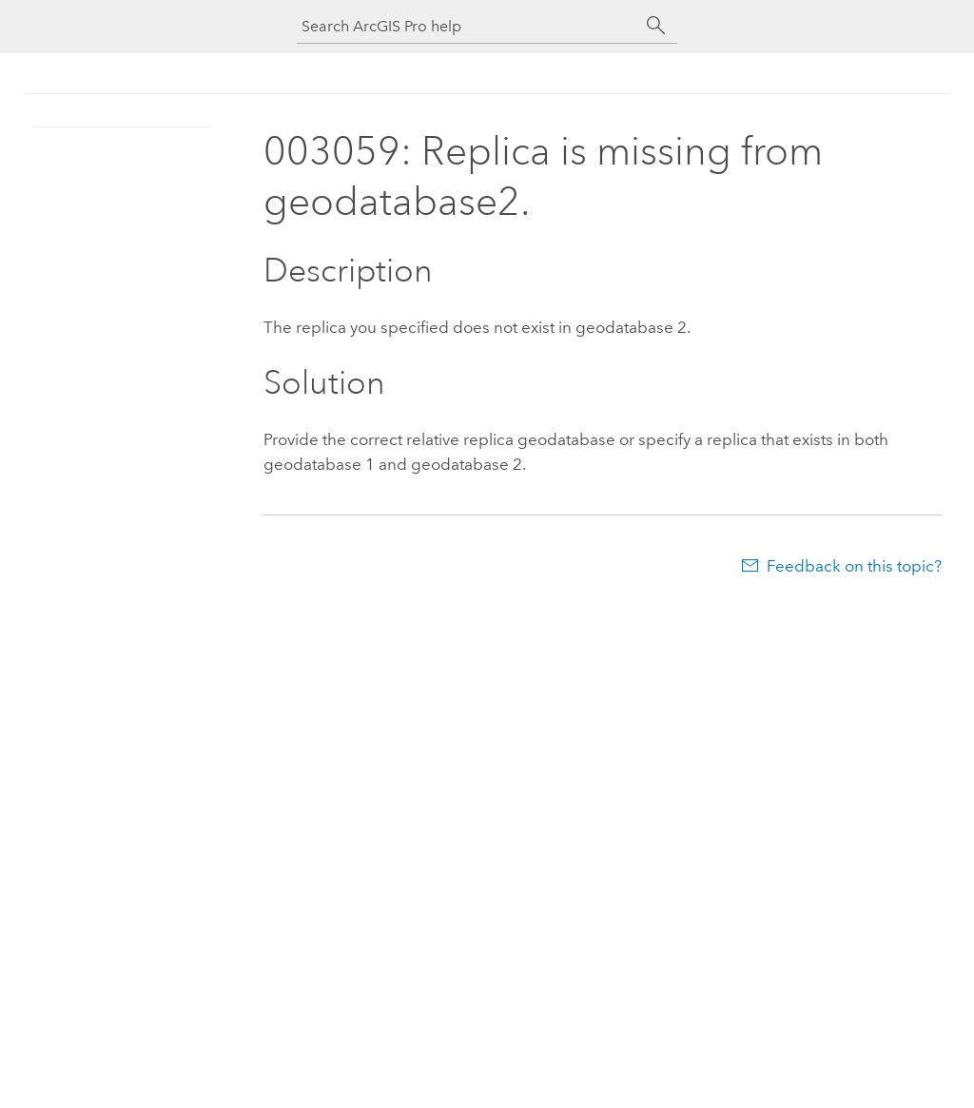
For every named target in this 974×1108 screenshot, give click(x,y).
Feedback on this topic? (854, 565)
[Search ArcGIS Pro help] (468, 26)
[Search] (656, 25)
